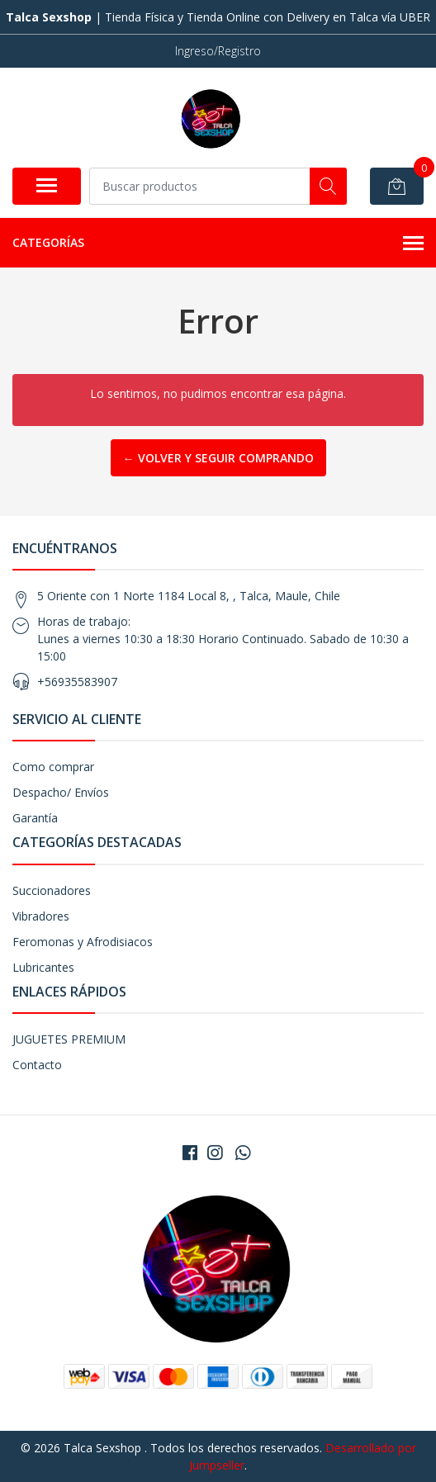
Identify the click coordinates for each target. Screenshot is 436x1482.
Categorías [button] (218, 243)
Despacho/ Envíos (60, 792)
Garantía (35, 818)
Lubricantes (43, 967)
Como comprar (53, 766)
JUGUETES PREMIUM (69, 1039)
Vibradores (40, 916)
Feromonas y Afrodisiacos (82, 941)
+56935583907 (77, 681)
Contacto (37, 1064)
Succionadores (51, 890)
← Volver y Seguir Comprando (218, 458)
